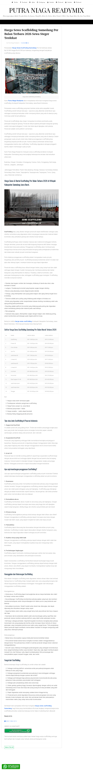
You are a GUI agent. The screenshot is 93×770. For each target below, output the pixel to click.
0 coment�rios (27, 43)
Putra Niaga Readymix (17, 99)
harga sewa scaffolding (25, 320)
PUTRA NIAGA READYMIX (46, 10)
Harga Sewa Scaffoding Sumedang (26, 48)
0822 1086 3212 (12, 739)
